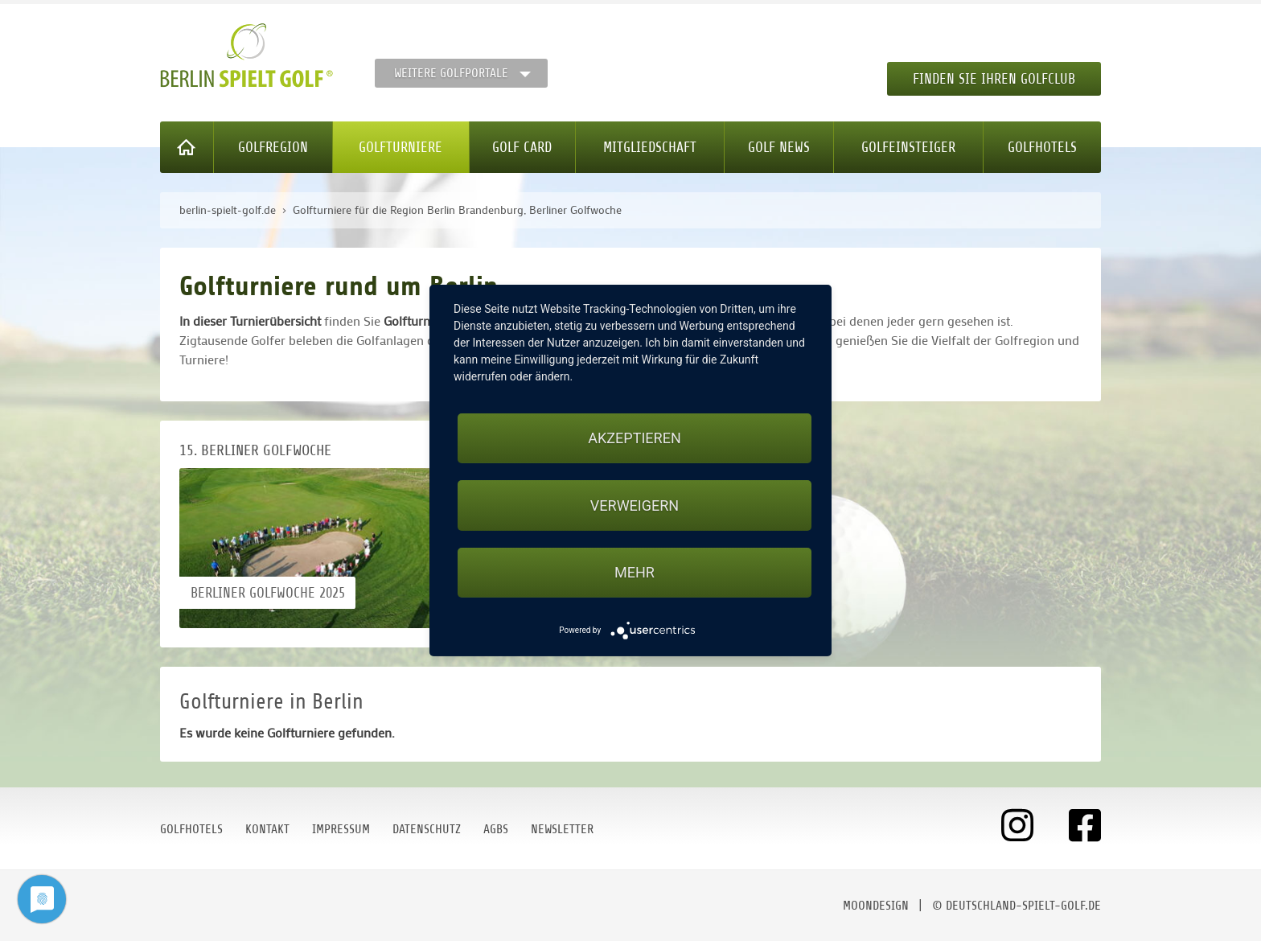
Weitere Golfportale (451, 73)
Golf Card (522, 147)
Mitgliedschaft (649, 147)
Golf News (779, 147)
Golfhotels (1042, 147)
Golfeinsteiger (908, 147)
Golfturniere (400, 147)
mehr (634, 572)
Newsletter (562, 829)
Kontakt (267, 829)
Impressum (341, 829)
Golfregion (273, 147)
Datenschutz (426, 829)
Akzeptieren (634, 437)
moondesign (876, 905)
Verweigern (634, 505)
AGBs (495, 829)
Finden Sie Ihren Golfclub (994, 79)
